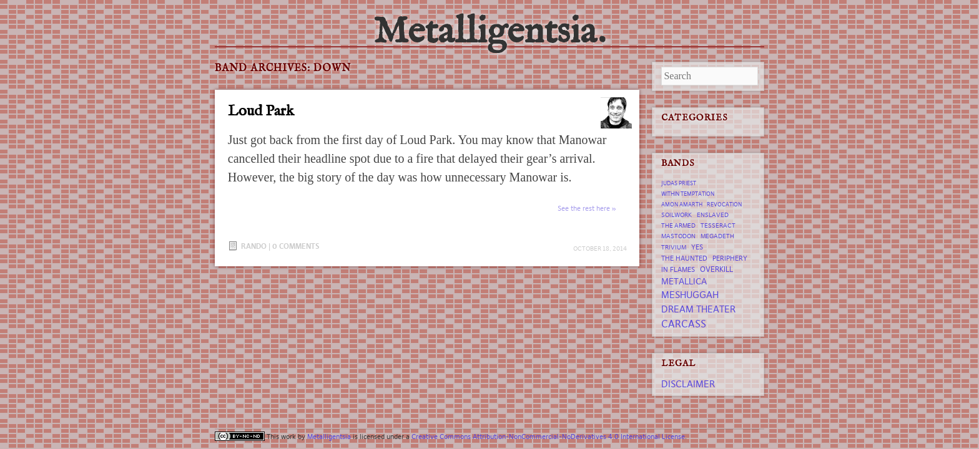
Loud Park (261, 111)
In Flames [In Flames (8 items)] (678, 269)
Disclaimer (688, 384)
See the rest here (584, 208)
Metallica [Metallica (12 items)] (684, 281)
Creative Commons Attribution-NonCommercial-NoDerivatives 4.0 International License (548, 436)
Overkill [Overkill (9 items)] (716, 269)
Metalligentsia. (489, 32)
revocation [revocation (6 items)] (724, 204)
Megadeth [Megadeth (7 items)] (717, 236)
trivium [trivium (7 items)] (673, 247)
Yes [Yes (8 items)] (697, 247)
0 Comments (295, 246)
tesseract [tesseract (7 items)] (718, 225)
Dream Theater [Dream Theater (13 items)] (698, 309)
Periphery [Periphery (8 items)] (729, 258)
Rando (254, 246)
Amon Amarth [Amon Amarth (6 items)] (681, 204)
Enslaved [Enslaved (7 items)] (713, 215)
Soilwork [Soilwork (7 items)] (676, 215)
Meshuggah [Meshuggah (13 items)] (690, 295)
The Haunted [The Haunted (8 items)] (684, 258)
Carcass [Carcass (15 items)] (683, 323)
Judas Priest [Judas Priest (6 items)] (678, 183)
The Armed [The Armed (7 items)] (678, 225)
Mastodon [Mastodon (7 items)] (678, 236)
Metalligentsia (329, 436)
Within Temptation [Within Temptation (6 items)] (687, 194)
